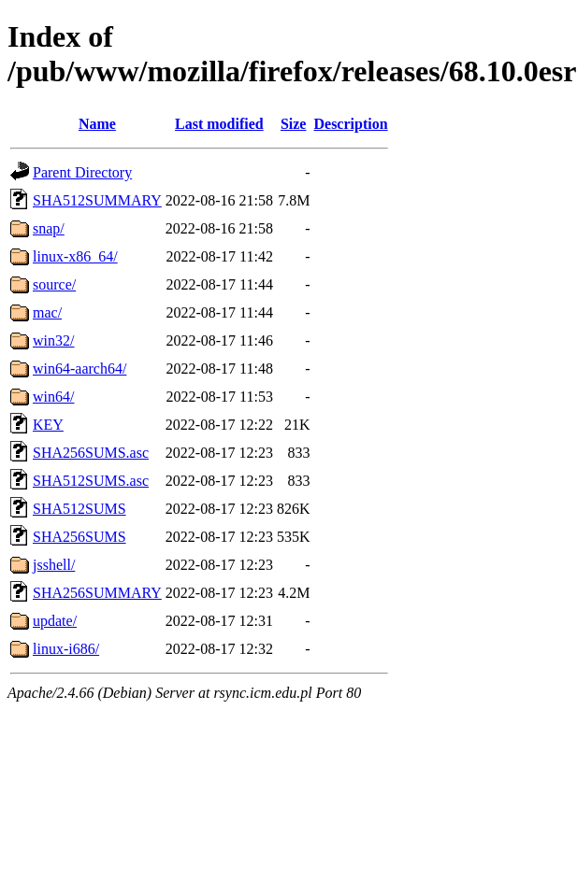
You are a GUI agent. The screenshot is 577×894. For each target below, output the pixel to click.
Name (97, 124)
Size (294, 124)
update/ (55, 621)
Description (350, 124)
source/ (54, 284)
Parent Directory (82, 172)
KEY (48, 425)
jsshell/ (54, 565)
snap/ (49, 228)
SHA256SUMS (79, 537)
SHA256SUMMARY (97, 593)
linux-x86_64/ (75, 256)
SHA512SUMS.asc (91, 481)
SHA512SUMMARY (97, 200)
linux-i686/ (66, 649)
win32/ (53, 340)
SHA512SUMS (79, 509)
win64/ (53, 396)
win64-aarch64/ (79, 368)
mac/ (47, 312)
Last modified (219, 124)
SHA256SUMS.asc (91, 453)
